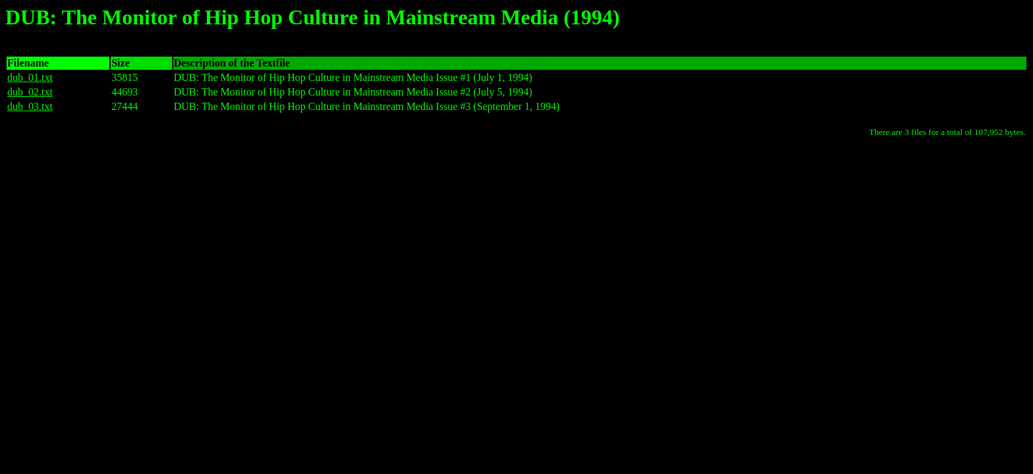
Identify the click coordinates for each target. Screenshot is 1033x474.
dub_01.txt (30, 77)
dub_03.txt (30, 106)
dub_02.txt (30, 91)
